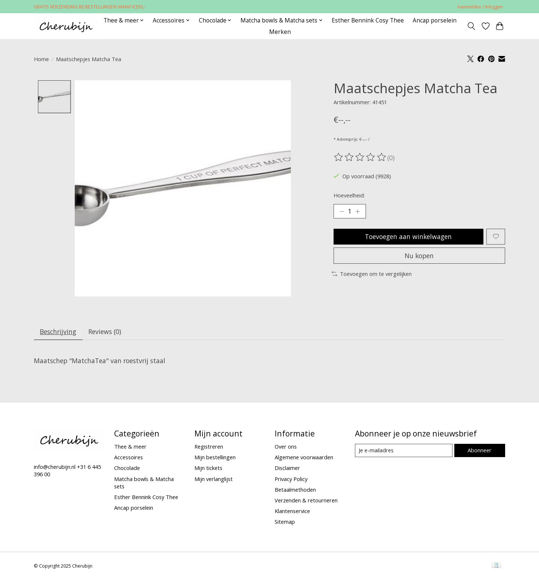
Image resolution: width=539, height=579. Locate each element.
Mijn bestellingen (215, 457)
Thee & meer (130, 446)
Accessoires (128, 457)
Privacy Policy (291, 478)
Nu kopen (419, 256)
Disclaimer (287, 468)
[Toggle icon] (471, 26)
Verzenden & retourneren (306, 500)
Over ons (286, 446)
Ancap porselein (435, 20)
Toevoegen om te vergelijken (372, 274)
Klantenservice (292, 511)
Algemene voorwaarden (304, 457)
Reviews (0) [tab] (105, 331)
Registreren (208, 446)
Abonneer (480, 450)
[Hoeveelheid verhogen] (358, 211)
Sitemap (285, 522)
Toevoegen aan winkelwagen (408, 236)
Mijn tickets (208, 468)
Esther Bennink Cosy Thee (368, 20)
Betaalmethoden (295, 489)
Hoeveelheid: (349, 195)
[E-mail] (403, 450)
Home (41, 59)
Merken (280, 32)
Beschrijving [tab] (58, 331)
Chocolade (127, 468)
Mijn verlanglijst (213, 478)
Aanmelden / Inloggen (480, 7)
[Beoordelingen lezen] (360, 157)
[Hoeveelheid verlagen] (342, 211)
